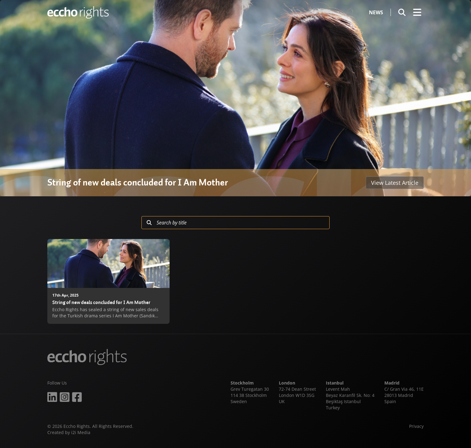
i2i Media (80, 432)
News (376, 12)
